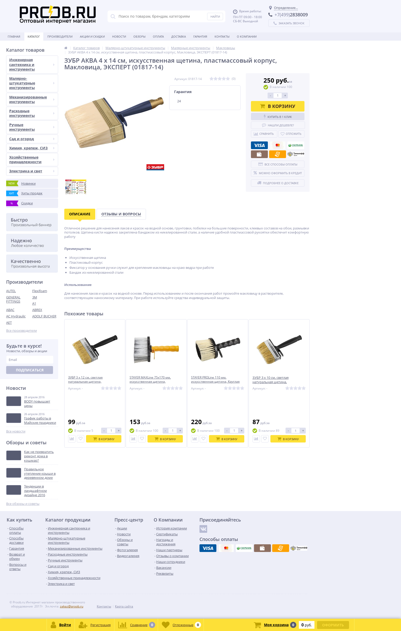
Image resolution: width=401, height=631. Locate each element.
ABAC (10, 309)
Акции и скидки (92, 36)
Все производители (21, 330)
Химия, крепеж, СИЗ (32, 148)
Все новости (15, 431)
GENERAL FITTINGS (13, 299)
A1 (34, 303)
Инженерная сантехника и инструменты (32, 64)
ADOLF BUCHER (44, 316)
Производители (59, 36)
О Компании (247, 36)
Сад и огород (32, 138)
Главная (14, 36)
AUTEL (11, 291)
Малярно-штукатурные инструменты (32, 83)
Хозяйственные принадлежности (32, 159)
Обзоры (139, 36)
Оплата (158, 36)
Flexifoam (39, 291)
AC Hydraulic (16, 316)
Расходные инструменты (32, 113)
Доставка (178, 36)
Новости (119, 36)
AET (9, 322)
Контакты (222, 36)
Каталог (34, 36)
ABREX (37, 309)
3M (34, 297)
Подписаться (30, 370)
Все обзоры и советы (22, 504)
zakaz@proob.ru (71, 606)
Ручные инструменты (32, 127)
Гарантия (200, 36)
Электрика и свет (32, 171)
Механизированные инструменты (32, 99)
